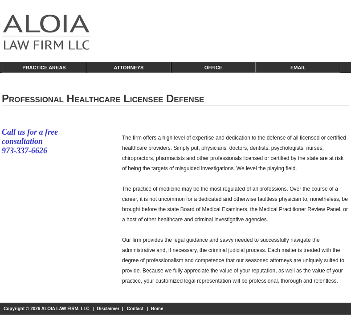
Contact (135, 308)
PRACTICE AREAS (43, 67)
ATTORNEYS (129, 67)
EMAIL (298, 67)
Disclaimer (108, 308)
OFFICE (213, 67)
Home (157, 308)
